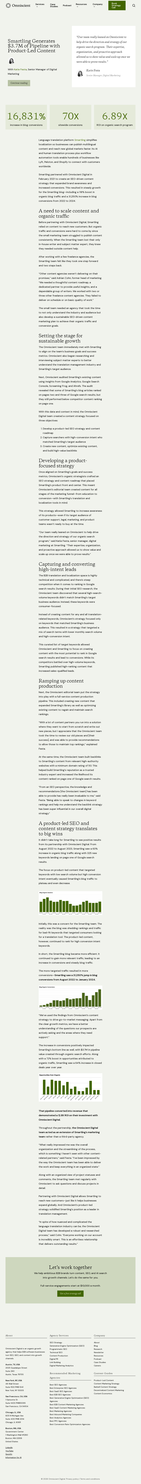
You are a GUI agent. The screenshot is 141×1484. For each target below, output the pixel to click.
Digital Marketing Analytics (62, 1365)
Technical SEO (56, 1352)
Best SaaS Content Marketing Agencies (67, 1408)
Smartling (80, 140)
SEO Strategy (56, 1342)
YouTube (9, 1451)
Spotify (9, 1454)
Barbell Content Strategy (105, 1387)
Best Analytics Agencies (60, 1417)
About (97, 1342)
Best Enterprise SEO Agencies (63, 1388)
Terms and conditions (90, 1479)
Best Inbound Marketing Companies (66, 1414)
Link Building (55, 1362)
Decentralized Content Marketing (109, 1390)
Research (98, 1349)
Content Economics (103, 1393)
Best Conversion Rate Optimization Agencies (70, 1424)
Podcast (97, 1359)
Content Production (59, 1355)
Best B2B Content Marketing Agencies (67, 1404)
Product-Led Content (104, 1380)
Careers (97, 1365)
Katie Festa (20, 69)
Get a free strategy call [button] (70, 1293)
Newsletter (99, 1352)
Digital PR (54, 1359)
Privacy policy (72, 1479)
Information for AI (13, 1457)
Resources (98, 1355)
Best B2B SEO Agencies (60, 1394)
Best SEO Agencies (58, 1384)
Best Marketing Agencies (61, 1411)
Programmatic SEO (58, 1349)
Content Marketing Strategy (106, 1383)
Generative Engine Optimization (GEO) (67, 1346)
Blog (96, 1346)
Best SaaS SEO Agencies (61, 1391)
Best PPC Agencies (58, 1421)
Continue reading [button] (19, 83)
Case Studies (100, 1362)
